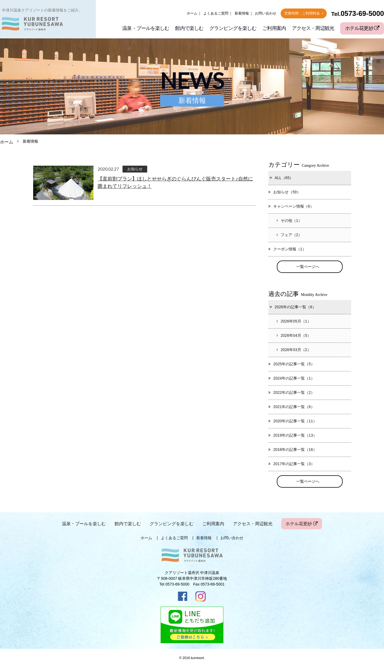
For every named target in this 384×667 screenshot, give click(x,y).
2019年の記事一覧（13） (292, 435)
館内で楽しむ (189, 28)
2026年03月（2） (294, 349)
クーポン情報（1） (287, 249)
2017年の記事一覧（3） (291, 464)
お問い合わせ (265, 13)
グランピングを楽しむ (232, 28)
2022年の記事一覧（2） (291, 392)
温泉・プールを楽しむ (145, 28)
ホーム (192, 13)
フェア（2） (289, 235)
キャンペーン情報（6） (291, 206)
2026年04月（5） (294, 335)
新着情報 (242, 13)
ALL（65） (281, 178)
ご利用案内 (274, 28)
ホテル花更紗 (362, 28)
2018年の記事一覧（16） (292, 449)
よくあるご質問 (215, 13)
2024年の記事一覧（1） (291, 378)
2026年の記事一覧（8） (292, 307)
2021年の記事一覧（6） (291, 407)
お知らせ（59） (284, 192)
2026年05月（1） (294, 321)
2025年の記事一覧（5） (291, 364)
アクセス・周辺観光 (313, 28)
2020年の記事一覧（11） (292, 421)
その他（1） (289, 220)
